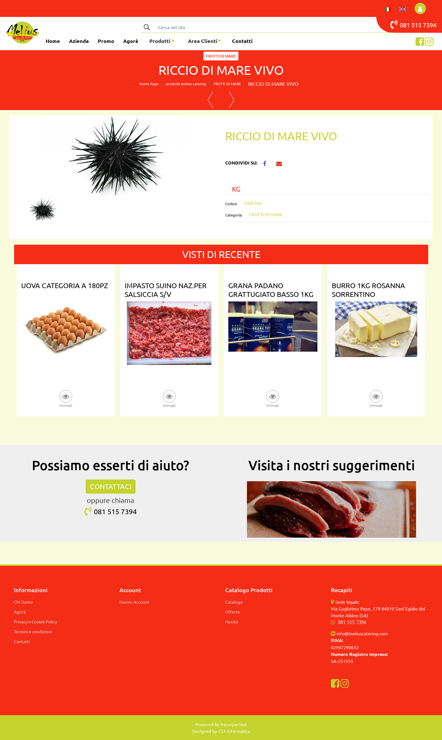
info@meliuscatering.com (362, 633)
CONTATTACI (110, 486)
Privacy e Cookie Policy (35, 621)
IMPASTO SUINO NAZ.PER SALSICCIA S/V (166, 290)
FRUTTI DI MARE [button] (221, 56)
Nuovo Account (134, 602)
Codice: (231, 203)
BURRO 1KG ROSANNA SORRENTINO (368, 290)
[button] (420, 8)
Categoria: (233, 215)
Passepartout (233, 724)
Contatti (242, 41)
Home (53, 41)
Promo (106, 41)
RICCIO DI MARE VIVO (273, 84)
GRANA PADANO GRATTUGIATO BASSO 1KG (270, 290)
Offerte (232, 611)
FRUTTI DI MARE (227, 83)
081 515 (406, 24)
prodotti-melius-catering (186, 83)
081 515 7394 (352, 622)
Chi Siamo (23, 602)
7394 (429, 25)
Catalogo (234, 602)
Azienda (79, 41)
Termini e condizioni (33, 631)
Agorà (130, 41)
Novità (231, 621)
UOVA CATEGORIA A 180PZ (64, 285)
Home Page (148, 83)
